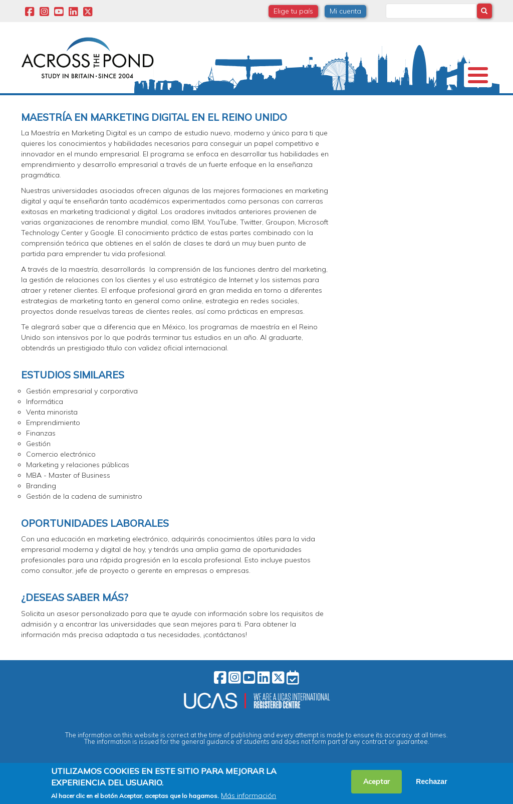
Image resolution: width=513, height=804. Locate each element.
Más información (248, 795)
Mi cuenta (345, 11)
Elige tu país (293, 11)
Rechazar (431, 781)
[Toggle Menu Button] (478, 75)
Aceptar (376, 781)
